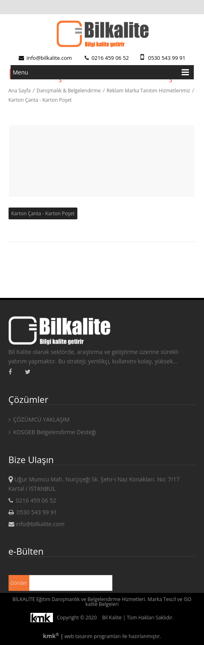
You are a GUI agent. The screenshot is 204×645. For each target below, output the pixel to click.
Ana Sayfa (20, 90)
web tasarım (78, 636)
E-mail (17, 569)
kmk (51, 636)
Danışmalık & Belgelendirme (69, 90)
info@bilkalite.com (45, 57)
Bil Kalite (112, 617)
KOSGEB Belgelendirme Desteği (53, 432)
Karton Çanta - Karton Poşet (40, 99)
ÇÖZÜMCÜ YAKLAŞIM (39, 419)
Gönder (19, 582)
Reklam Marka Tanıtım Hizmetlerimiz (148, 90)
